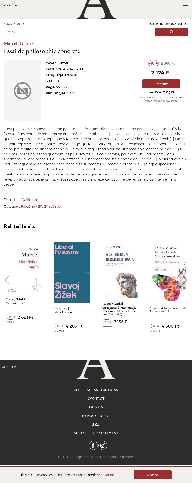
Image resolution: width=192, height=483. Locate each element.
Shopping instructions (96, 390)
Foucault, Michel (112, 303)
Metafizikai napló (15, 303)
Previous (7, 280)
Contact (96, 398)
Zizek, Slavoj (61, 308)
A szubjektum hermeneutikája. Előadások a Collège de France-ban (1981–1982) (119, 311)
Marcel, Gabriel (19, 43)
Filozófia (28, 206)
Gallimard (30, 200)
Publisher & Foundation (168, 24)
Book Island (14, 24)
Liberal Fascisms (63, 312)
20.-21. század (49, 206)
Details (109, 475)
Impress (96, 407)
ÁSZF (96, 424)
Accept (152, 475)
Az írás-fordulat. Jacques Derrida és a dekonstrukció (168, 309)
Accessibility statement (96, 433)
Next (185, 280)
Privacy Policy (96, 416)
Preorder (161, 84)
